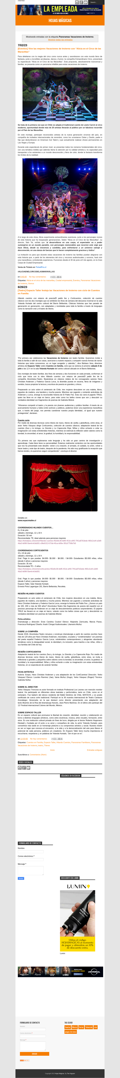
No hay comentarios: (38, 277)
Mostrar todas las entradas (60, 40)
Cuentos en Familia (35, 742)
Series (81, 1027)
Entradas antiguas (94, 750)
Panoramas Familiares (80, 742)
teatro (40, 745)
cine (95, 1027)
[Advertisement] (35, 790)
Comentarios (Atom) (38, 755)
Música (74, 1027)
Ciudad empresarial (64, 280)
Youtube (86, 2)
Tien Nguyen (71, 1073)
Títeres (47, 745)
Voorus (31, 283)
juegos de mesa (70, 1031)
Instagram (77, 2)
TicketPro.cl (40, 267)
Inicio (52, 750)
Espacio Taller (49, 742)
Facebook (81, 2)
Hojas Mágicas (60, 20)
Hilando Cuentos (63, 742)
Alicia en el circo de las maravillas (41, 280)
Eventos (76, 280)
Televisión (88, 1027)
